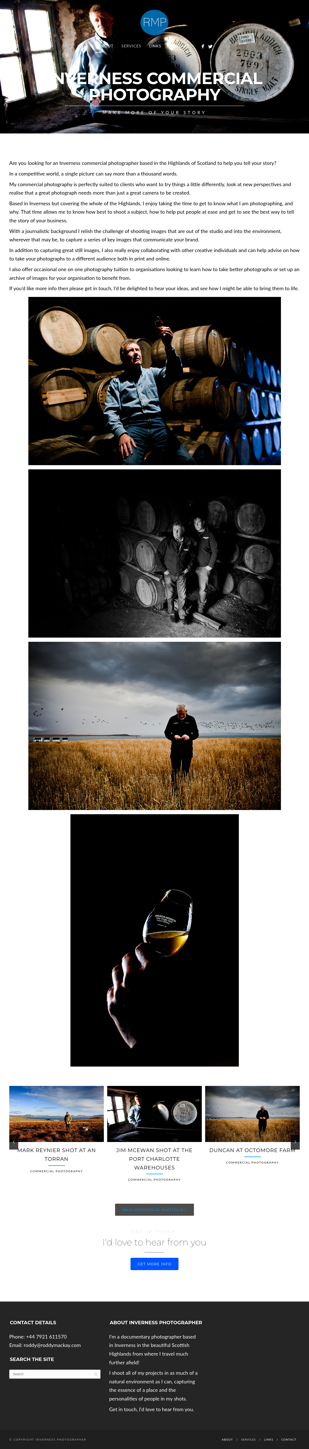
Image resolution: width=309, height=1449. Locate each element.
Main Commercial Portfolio (154, 1209)
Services (131, 45)
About (106, 45)
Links (155, 45)
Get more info (154, 1264)
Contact (179, 45)
